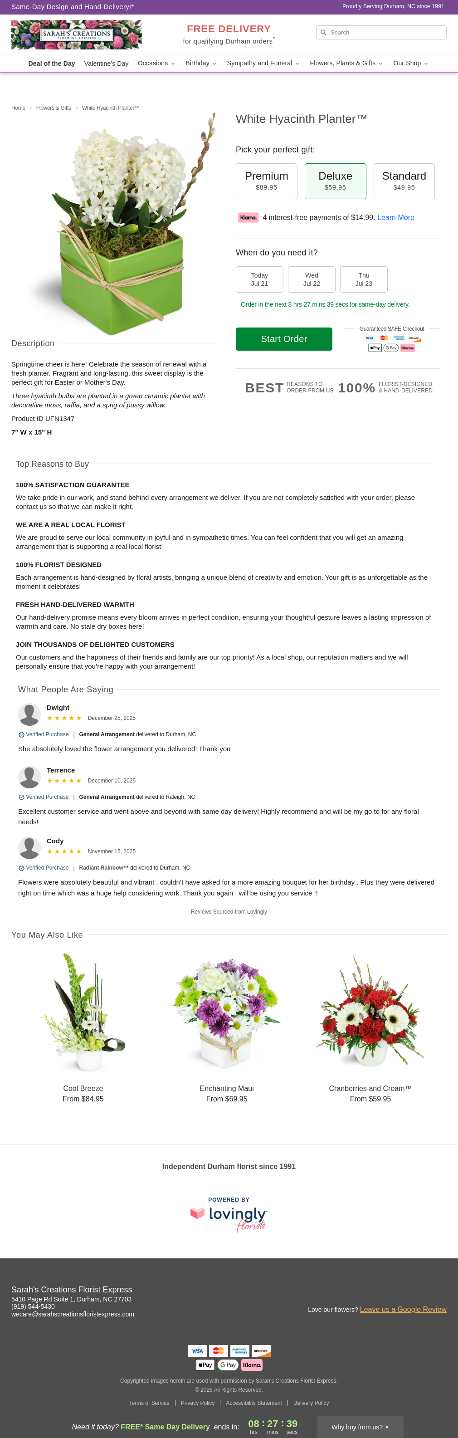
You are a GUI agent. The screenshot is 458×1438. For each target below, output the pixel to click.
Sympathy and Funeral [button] (264, 63)
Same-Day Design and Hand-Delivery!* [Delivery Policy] (72, 6)
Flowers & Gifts (53, 108)
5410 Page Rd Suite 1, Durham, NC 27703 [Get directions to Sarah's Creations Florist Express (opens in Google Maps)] (71, 1299)
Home (18, 108)
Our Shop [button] (411, 63)
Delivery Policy (311, 1403)
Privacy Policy (198, 1403)
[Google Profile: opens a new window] (420, 1291)
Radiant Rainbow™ (104, 868)
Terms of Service (149, 1403)
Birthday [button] (201, 63)
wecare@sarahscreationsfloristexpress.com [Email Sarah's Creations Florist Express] (72, 1314)
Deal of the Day (52, 63)
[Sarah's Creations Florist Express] (76, 35)
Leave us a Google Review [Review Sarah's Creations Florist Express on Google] (403, 1309)
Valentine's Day (106, 63)
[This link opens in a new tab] (229, 1215)
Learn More (395, 217)
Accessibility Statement (254, 1403)
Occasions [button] (157, 63)
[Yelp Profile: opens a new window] (440, 1291)
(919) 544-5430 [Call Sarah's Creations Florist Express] (33, 1306)
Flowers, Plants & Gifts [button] (347, 63)
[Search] (381, 32)
